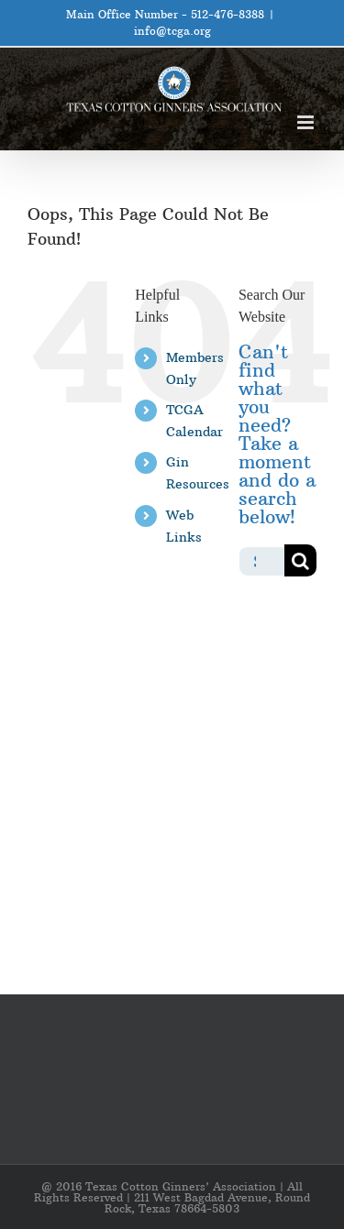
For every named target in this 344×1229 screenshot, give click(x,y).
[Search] (300, 560)
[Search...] (261, 560)
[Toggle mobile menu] (306, 122)
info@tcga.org (172, 31)
